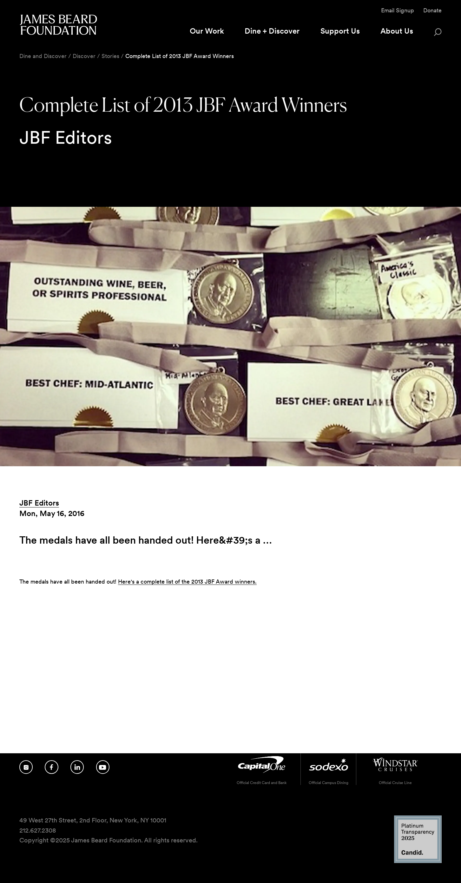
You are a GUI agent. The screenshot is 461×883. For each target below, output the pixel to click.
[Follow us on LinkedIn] (77, 767)
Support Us (340, 31)
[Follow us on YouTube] (103, 767)
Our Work (207, 31)
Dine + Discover (272, 31)
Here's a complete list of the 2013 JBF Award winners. (187, 581)
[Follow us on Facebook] (51, 767)
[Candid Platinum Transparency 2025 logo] (418, 861)
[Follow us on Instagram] (26, 767)
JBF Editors (39, 502)
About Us (396, 31)
